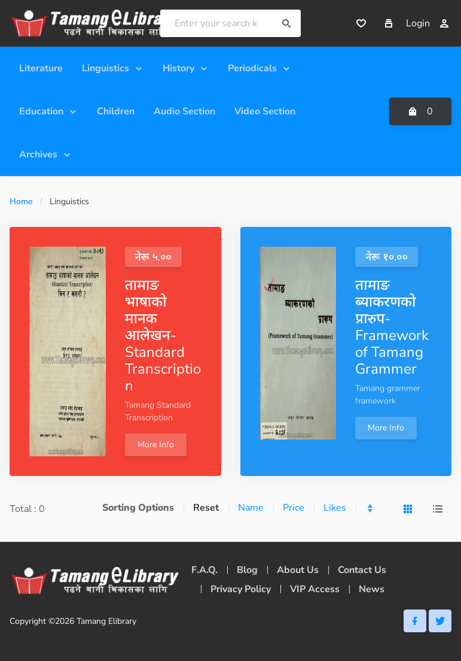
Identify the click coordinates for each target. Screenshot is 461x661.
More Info (156, 444)
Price (293, 507)
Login (427, 23)
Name (251, 507)
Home (21, 201)
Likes (334, 507)
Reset (206, 507)
